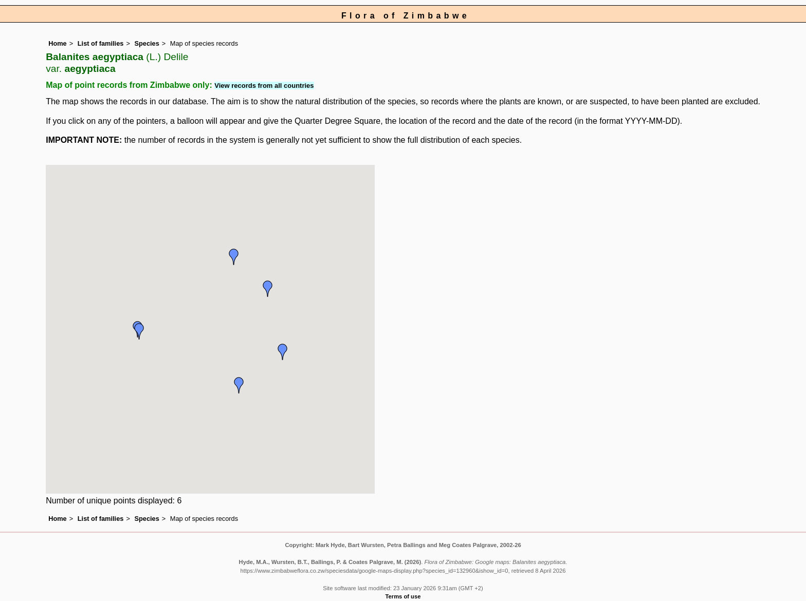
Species (146, 43)
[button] (282, 352)
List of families (101, 43)
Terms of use (403, 596)
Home (57, 43)
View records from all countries (264, 85)
